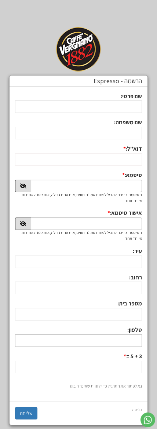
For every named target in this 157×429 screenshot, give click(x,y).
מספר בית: (129, 303)
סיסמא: (133, 175)
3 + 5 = (134, 356)
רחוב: (135, 277)
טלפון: (134, 330)
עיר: (137, 251)
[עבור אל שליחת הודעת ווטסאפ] (147, 419)
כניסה (137, 409)
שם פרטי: (131, 96)
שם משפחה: (128, 122)
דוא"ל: (134, 149)
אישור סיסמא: (126, 213)
